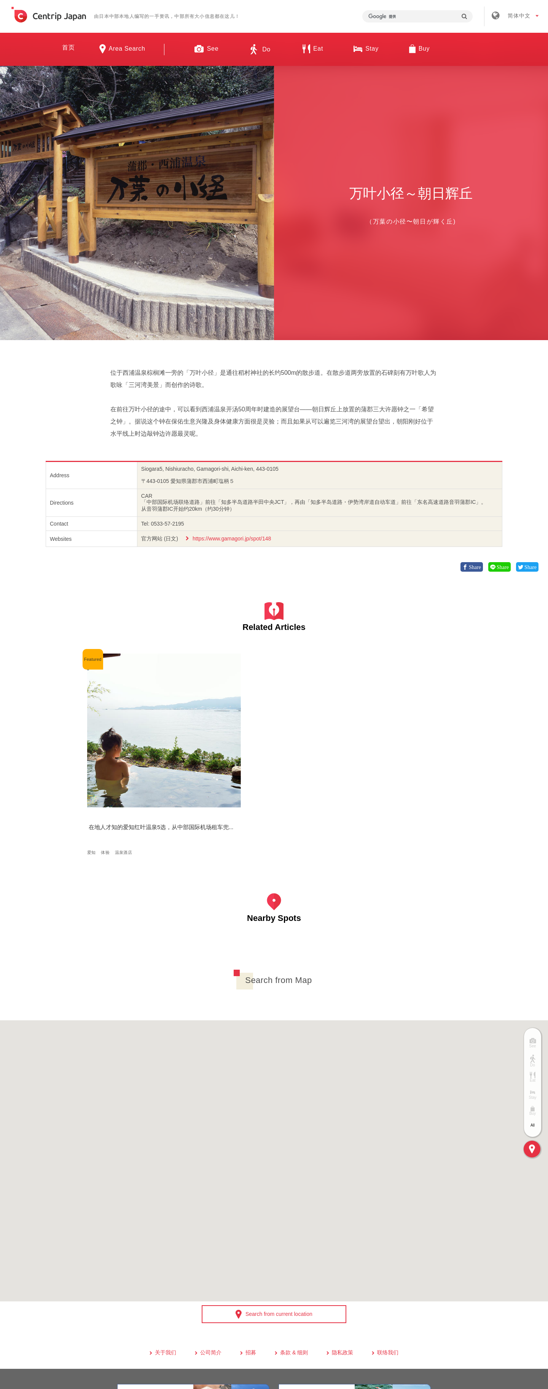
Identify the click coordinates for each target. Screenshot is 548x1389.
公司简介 (210, 1277)
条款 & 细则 (294, 1277)
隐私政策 (342, 1277)
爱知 (93, 771)
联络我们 (387, 1277)
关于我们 (165, 1277)
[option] (137, 203)
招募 (250, 1277)
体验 (108, 771)
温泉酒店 (125, 771)
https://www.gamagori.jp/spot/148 (232, 538)
